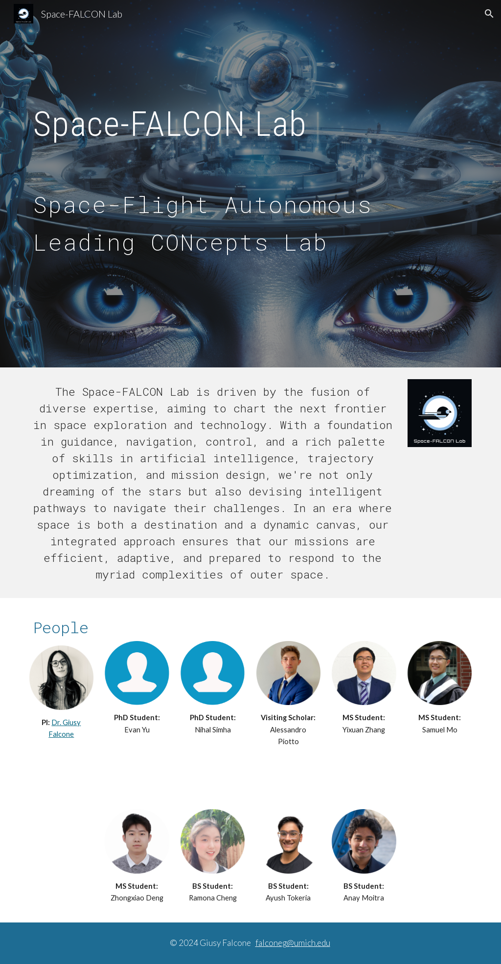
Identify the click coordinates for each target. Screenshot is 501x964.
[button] (489, 13)
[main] (250, 120)
